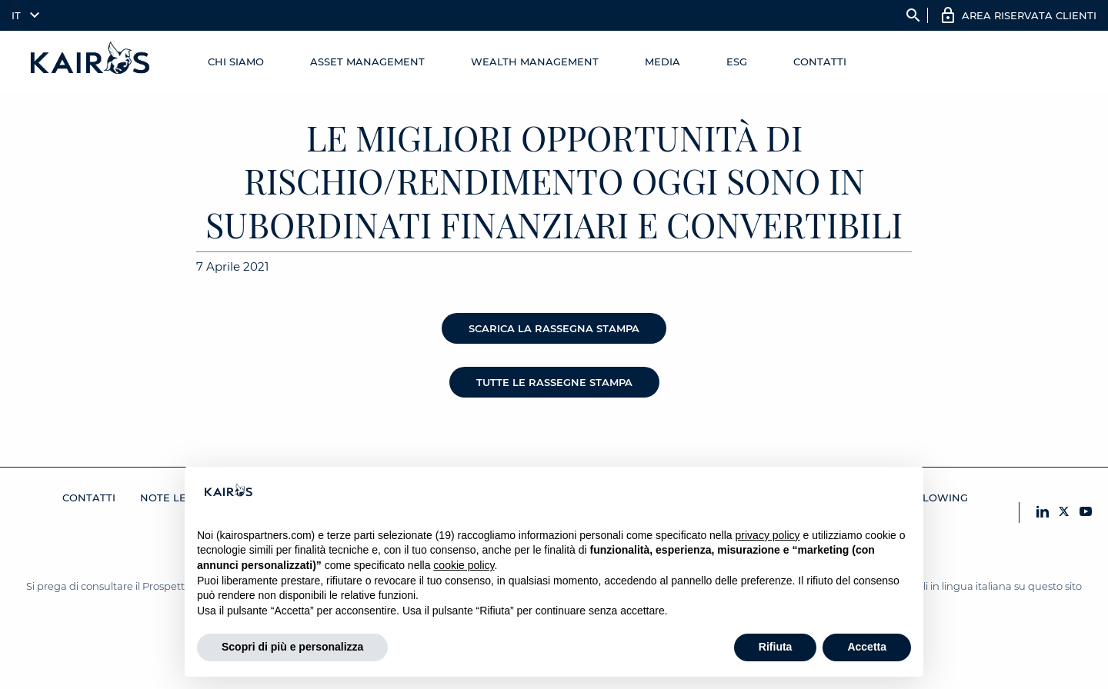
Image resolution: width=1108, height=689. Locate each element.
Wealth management (535, 61)
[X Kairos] (1064, 512)
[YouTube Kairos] (1085, 512)
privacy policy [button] (768, 535)
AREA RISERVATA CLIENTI (1029, 15)
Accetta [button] (866, 647)
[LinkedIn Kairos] (1042, 512)
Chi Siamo (236, 61)
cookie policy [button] (463, 565)
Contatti (819, 61)
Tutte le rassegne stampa (554, 382)
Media (662, 61)
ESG (736, 61)
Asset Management (367, 61)
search (913, 15)
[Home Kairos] (91, 61)
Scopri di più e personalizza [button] (292, 647)
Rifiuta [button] (776, 647)
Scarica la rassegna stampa (554, 328)
